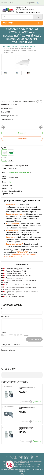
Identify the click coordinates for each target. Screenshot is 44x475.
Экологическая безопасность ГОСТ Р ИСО (19, 276)
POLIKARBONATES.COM (20, 466)
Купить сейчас (22, 138)
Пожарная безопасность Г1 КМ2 (16, 271)
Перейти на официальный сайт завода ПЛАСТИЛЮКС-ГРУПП (22, 470)
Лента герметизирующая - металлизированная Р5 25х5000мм (26, 429)
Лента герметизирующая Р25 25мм (27, 387)
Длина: (4, 157)
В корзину (22, 133)
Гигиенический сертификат (14, 278)
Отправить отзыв (34, 339)
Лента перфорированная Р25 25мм (27, 408)
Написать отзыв (29, 101)
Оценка (3, 332)
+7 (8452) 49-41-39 (9, 3)
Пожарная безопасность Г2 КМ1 (16, 273)
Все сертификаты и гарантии (15, 296)
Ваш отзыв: (5, 317)
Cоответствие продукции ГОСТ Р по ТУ (18, 269)
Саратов (31, 3)
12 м (10, 160)
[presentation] (18, 356)
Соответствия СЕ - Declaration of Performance (20, 285)
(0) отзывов (17, 101)
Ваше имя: (4, 309)
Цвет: (3, 148)
